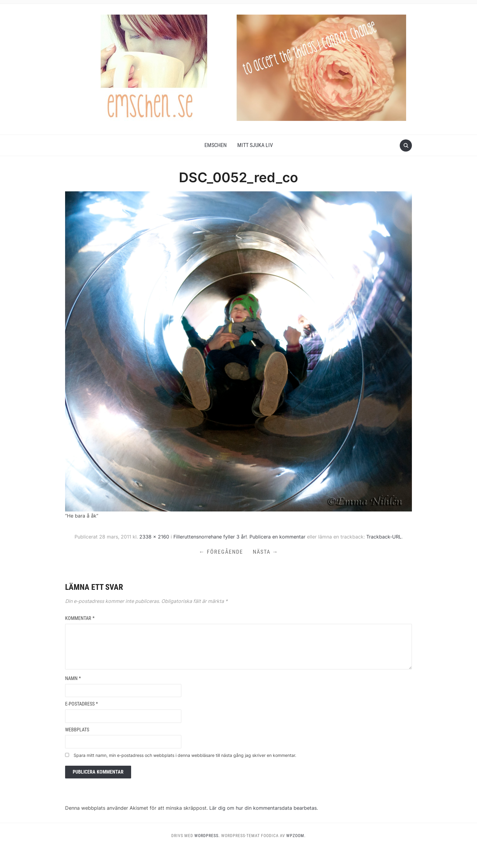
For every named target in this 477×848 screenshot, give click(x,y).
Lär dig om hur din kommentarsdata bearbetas (263, 808)
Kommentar (80, 618)
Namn (73, 678)
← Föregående (221, 552)
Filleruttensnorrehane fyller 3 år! (210, 537)
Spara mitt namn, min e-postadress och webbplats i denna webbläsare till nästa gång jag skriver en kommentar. (185, 755)
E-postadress (81, 704)
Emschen (215, 145)
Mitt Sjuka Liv (255, 145)
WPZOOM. (296, 835)
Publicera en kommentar (277, 537)
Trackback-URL (384, 537)
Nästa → (265, 552)
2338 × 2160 (154, 537)
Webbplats (77, 730)
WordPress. (207, 835)
